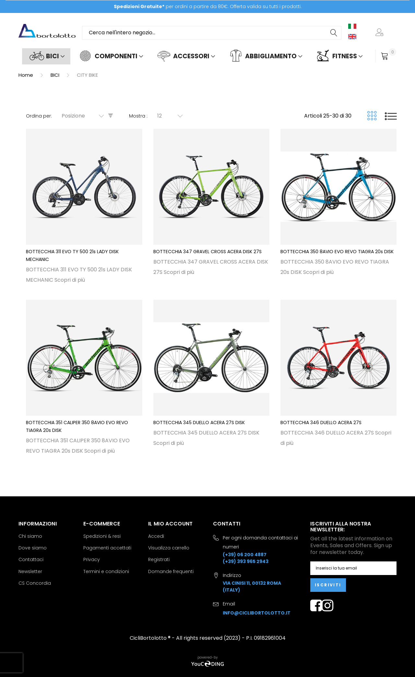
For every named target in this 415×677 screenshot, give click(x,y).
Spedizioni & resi (102, 536)
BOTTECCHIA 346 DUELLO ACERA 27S (321, 422)
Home (26, 75)
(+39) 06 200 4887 (245, 554)
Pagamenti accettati (107, 548)
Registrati (159, 559)
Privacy (91, 559)
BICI (56, 75)
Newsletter (30, 571)
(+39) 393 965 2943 (245, 561)
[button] (380, 33)
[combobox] (211, 32)
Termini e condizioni (106, 571)
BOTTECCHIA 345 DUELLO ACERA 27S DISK (199, 422)
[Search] (334, 32)
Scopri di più (69, 280)
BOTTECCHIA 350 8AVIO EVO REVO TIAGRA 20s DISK (337, 251)
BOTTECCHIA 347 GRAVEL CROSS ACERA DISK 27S (207, 251)
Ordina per (38, 116)
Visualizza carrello (168, 548)
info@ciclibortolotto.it (256, 613)
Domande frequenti (171, 571)
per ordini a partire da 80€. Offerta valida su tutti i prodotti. (208, 6)
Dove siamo (32, 548)
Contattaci (30, 559)
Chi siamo (30, 536)
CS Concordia (34, 583)
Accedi (156, 536)
